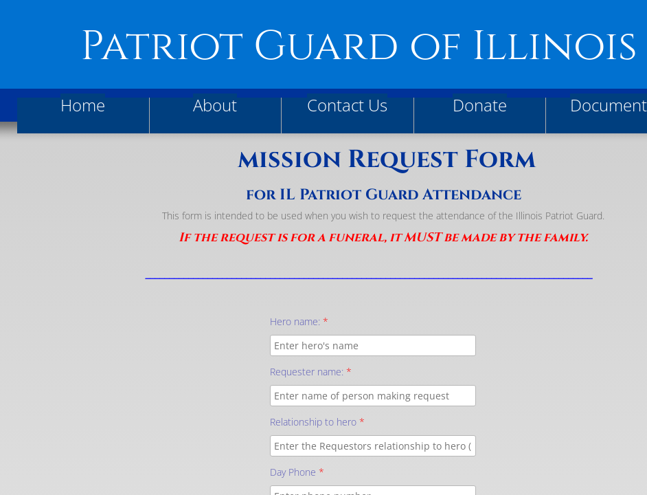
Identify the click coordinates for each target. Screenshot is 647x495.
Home (82, 105)
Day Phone (297, 471)
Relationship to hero (317, 421)
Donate (480, 105)
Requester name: (311, 371)
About (215, 105)
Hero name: (299, 321)
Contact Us (347, 105)
